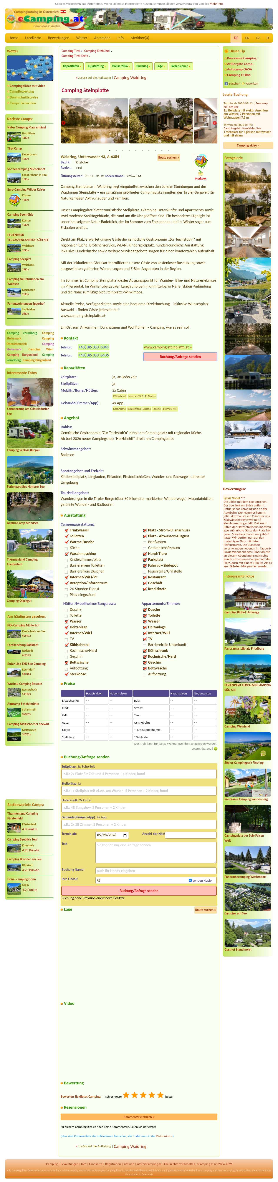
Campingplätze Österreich (25, 1170)
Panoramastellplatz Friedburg (244, 649)
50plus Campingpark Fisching (244, 763)
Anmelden (102, 37)
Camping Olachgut (19, 601)
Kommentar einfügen (139, 1117)
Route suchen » (168, 158)
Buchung (142, 66)
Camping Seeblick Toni (22, 839)
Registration (113, 1164)
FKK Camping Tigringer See (242, 121)
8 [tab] (155, 151)
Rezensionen (179, 66)
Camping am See (236, 913)
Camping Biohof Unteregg (242, 612)
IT (268, 38)
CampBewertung (22, 91)
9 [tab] (162, 151)
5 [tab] (136, 151)
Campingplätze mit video (27, 86)
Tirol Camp (14, 148)
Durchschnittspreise (24, 97)
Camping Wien (40, 349)
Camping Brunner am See (24, 859)
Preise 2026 (120, 66)
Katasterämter (263, 1170)
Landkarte (33, 37)
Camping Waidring (130, 77)
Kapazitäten (71, 66)
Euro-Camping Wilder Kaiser (26, 189)
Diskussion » (164, 1136)
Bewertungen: (234, 489)
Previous (63, 123)
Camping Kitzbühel (96, 51)
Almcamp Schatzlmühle (23, 704)
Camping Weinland (237, 726)
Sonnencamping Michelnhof (26, 169)
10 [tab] (168, 151)
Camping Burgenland (22, 355)
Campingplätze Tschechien (119, 1170)
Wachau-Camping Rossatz (24, 684)
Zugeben (234, 83)
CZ (258, 38)
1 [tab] (110, 151)
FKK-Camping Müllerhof (23, 625)
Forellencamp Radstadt (22, 645)
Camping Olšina (239, 75)
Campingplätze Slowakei (172, 1170)
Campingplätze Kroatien (237, 1170)
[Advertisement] (30, 772)
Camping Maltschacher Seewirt (28, 724)
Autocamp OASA (239, 69)
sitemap (129, 1164)
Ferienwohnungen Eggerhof (26, 304)
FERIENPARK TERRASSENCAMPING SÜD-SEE (28, 237)
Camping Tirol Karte (74, 56)
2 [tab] (116, 151)
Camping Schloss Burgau (23, 450)
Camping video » (248, 145)
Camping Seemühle (20, 214)
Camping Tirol (70, 51)
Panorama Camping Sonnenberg (246, 799)
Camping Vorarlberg (22, 333)
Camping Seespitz (19, 259)
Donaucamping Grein (21, 879)
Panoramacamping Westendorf (245, 877)
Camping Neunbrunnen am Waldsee (25, 281)
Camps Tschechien (23, 103)
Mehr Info (216, 4)
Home (13, 37)
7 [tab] (149, 151)
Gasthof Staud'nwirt (238, 950)
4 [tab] (129, 151)
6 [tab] (142, 151)
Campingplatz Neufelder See (242, 105)
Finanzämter (131, 1174)
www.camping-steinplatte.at (166, 347)
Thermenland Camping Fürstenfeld (22, 816)
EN (247, 38)
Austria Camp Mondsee (22, 523)
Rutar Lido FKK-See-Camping (26, 664)
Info (120, 37)
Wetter (81, 37)
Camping (52, 1164)
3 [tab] (123, 151)
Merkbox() (140, 37)
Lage (160, 66)
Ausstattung (96, 66)
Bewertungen (58, 37)
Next (214, 123)
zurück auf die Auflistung (94, 78)
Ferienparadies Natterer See (26, 487)
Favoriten (252, 83)
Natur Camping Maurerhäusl (26, 127)
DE (236, 37)
